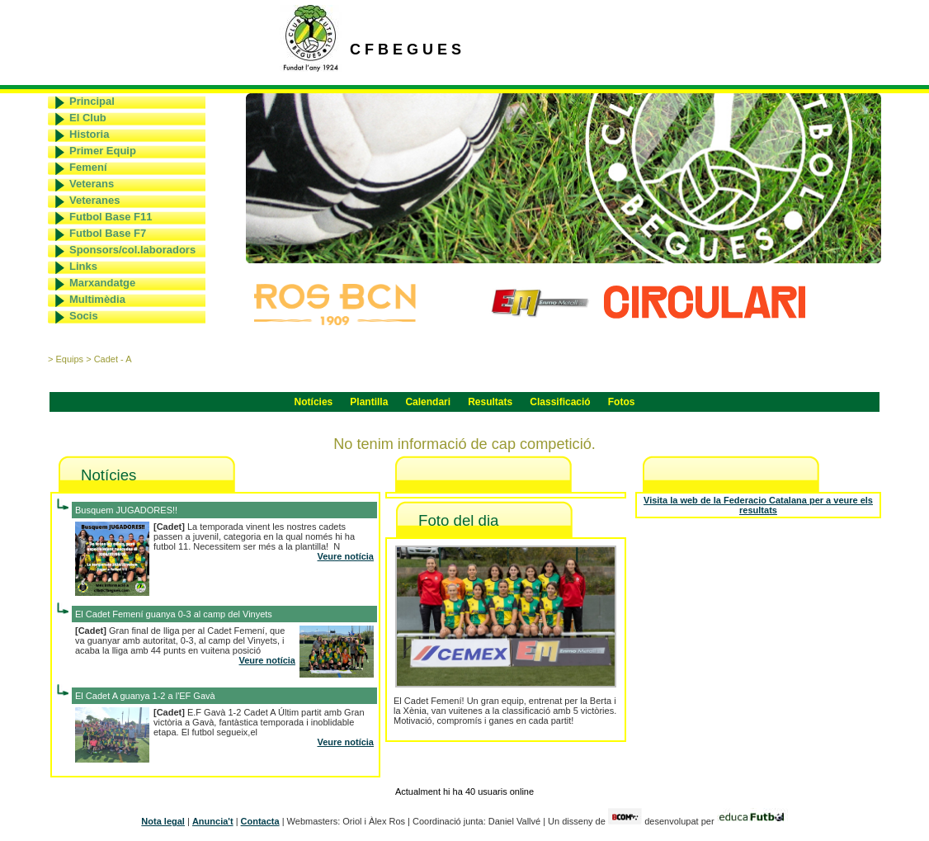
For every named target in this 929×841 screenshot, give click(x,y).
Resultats (490, 402)
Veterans (91, 183)
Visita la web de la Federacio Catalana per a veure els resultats (758, 505)
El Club (87, 117)
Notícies (314, 402)
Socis (83, 315)
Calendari (427, 402)
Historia (89, 134)
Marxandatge (102, 282)
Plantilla (369, 402)
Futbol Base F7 (107, 233)
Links (83, 266)
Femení (88, 167)
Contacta (260, 821)
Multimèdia (97, 299)
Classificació (560, 402)
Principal (92, 101)
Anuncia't (212, 821)
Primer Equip (102, 150)
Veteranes (94, 200)
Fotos (621, 402)
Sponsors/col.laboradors (132, 249)
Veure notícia (346, 556)
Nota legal (163, 821)
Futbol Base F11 (110, 216)
